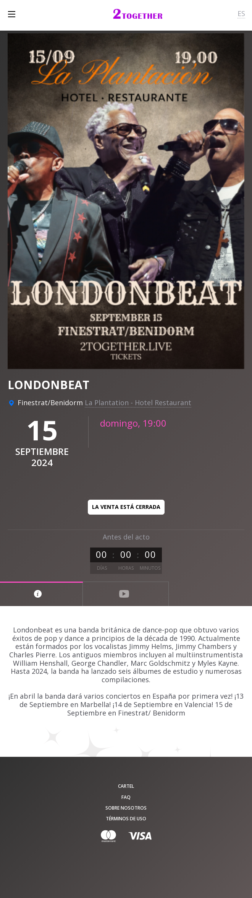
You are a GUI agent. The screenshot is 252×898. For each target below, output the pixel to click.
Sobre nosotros (126, 808)
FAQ (126, 797)
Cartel (126, 786)
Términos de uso (126, 818)
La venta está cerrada (126, 506)
